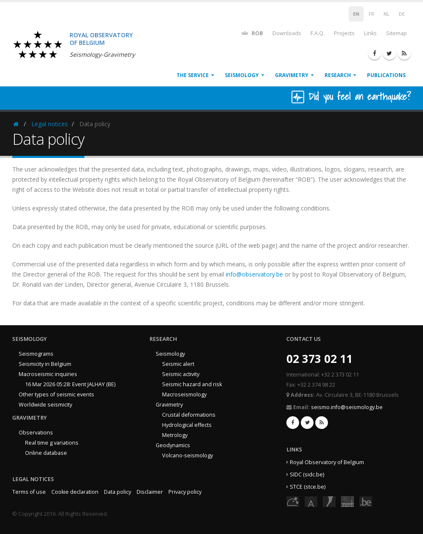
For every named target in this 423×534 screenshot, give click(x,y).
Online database (46, 453)
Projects (344, 33)
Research (338, 75)
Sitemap (396, 33)
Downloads (286, 33)
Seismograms (36, 353)
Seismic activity (180, 374)
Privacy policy (185, 491)
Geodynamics (173, 445)
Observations (36, 432)
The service (192, 75)
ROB (252, 33)
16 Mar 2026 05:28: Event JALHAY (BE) (70, 384)
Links (370, 33)
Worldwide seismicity (45, 404)
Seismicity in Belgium (45, 364)
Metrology (175, 435)
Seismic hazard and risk (192, 384)
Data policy (117, 491)
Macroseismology (184, 394)
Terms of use (29, 491)
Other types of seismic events (56, 394)
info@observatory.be (254, 274)
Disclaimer (150, 491)
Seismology (242, 75)
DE (402, 14)
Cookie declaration (74, 491)
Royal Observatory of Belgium (327, 462)
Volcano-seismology (187, 455)
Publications (386, 75)
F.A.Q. (318, 33)
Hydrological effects (187, 425)
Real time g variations (51, 442)
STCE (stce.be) (307, 486)
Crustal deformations (189, 414)
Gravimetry (291, 75)
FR (371, 14)
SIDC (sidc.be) (307, 474)
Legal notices (49, 124)
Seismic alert (178, 364)
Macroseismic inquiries (48, 374)
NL (386, 14)
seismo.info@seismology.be (347, 407)
